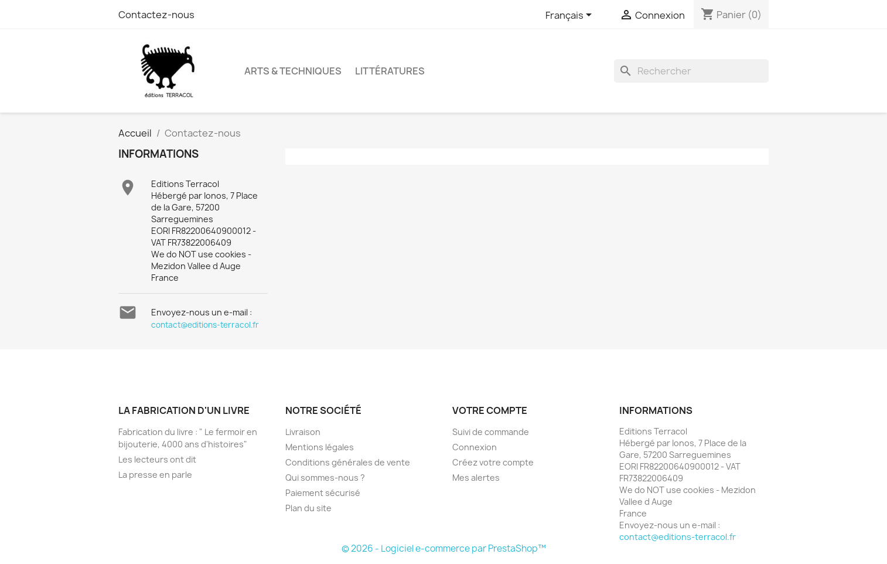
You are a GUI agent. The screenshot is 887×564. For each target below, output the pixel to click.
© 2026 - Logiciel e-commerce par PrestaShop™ (444, 548)
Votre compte (489, 410)
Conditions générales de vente (347, 462)
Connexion (474, 447)
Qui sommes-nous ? (325, 477)
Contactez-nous (156, 14)
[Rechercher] (691, 71)
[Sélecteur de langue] (570, 16)
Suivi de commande (490, 431)
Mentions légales (319, 447)
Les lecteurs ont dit (157, 459)
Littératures (390, 70)
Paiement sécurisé (322, 492)
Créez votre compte (493, 462)
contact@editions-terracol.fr (205, 325)
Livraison (302, 431)
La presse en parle (155, 474)
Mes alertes (476, 477)
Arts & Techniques (293, 70)
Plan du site (308, 508)
